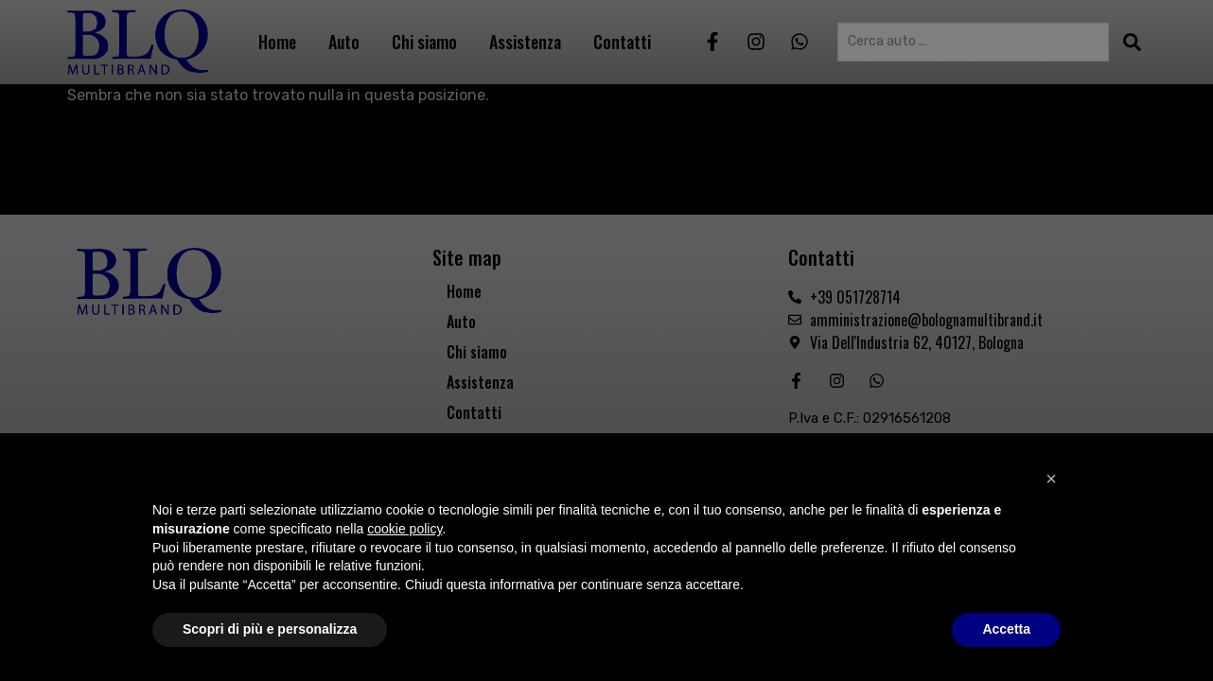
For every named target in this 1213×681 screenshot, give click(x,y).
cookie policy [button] (404, 528)
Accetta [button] (1006, 629)
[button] (1051, 478)
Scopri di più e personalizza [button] (270, 629)
